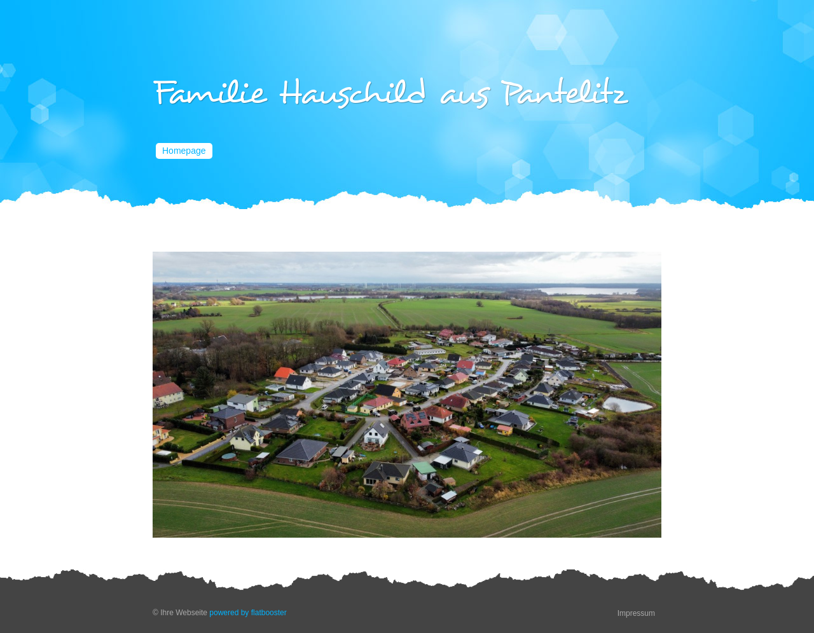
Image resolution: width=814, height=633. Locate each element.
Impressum (636, 613)
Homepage (184, 151)
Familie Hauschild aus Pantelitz (390, 93)
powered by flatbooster (247, 612)
